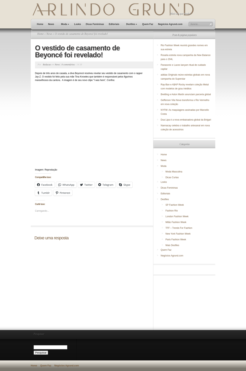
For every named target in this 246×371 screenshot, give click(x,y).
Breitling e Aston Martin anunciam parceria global (186, 94)
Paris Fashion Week (175, 239)
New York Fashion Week (178, 233)
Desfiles (131, 24)
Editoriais (114, 24)
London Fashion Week (177, 216)
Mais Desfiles (172, 245)
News (51, 24)
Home (40, 24)
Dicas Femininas (95, 24)
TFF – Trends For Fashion (178, 228)
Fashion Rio (171, 210)
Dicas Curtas (172, 177)
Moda (65, 24)
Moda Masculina (173, 171)
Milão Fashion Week (175, 222)
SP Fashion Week (174, 205)
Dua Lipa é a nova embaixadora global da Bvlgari (186, 119)
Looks (77, 24)
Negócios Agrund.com (170, 24)
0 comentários (68, 64)
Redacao (47, 64)
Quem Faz (147, 24)
